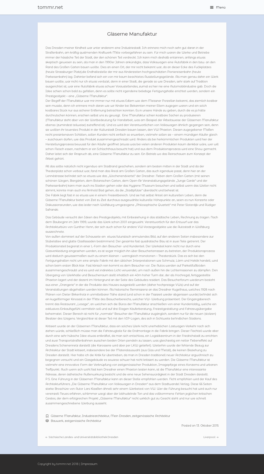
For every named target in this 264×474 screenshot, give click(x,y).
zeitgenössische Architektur (151, 416)
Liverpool (211, 437)
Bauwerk (57, 421)
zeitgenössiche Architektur (83, 421)
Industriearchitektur (95, 416)
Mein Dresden (121, 416)
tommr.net (50, 7)
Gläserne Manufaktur (132, 34)
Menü (217, 7)
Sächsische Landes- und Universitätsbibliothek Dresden (81, 437)
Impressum (89, 464)
